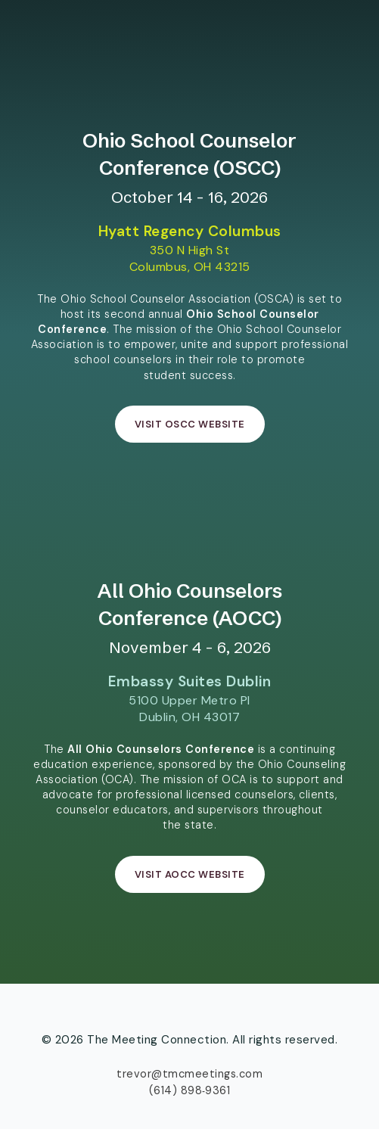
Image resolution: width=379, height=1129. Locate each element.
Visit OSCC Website (190, 424)
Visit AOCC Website (190, 874)
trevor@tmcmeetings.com (189, 1074)
